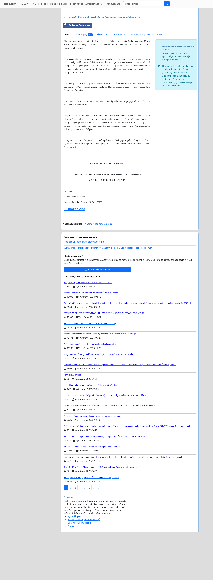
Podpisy (84, 72)
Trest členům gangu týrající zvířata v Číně (84, 280)
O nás (71, 564)
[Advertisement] (130, 31)
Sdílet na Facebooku (77, 63)
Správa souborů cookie (79, 560)
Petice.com (9, 4)
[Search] (143, 3)
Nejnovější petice (58, 3)
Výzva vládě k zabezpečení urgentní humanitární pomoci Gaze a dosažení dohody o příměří (108, 286)
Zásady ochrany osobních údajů (145, 72)
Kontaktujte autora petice (98, 261)
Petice (68, 72)
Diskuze (102, 72)
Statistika (119, 72)
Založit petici (40, 3)
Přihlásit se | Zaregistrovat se (86, 3)
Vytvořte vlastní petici (97, 307)
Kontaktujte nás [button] (112, 3)
